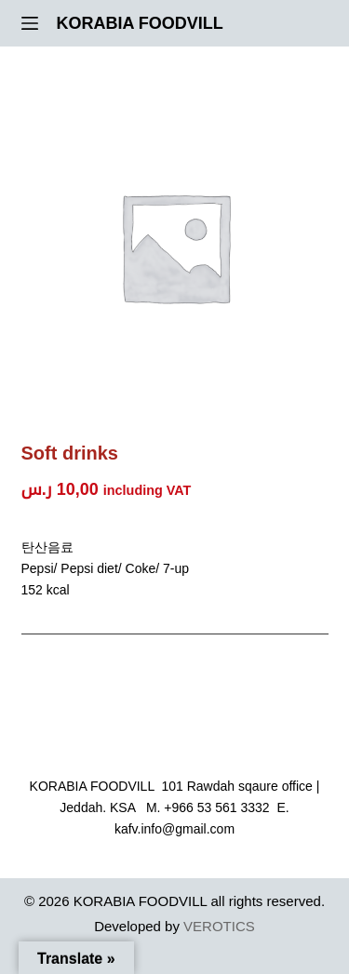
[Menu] (29, 23)
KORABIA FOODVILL (140, 23)
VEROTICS (219, 926)
